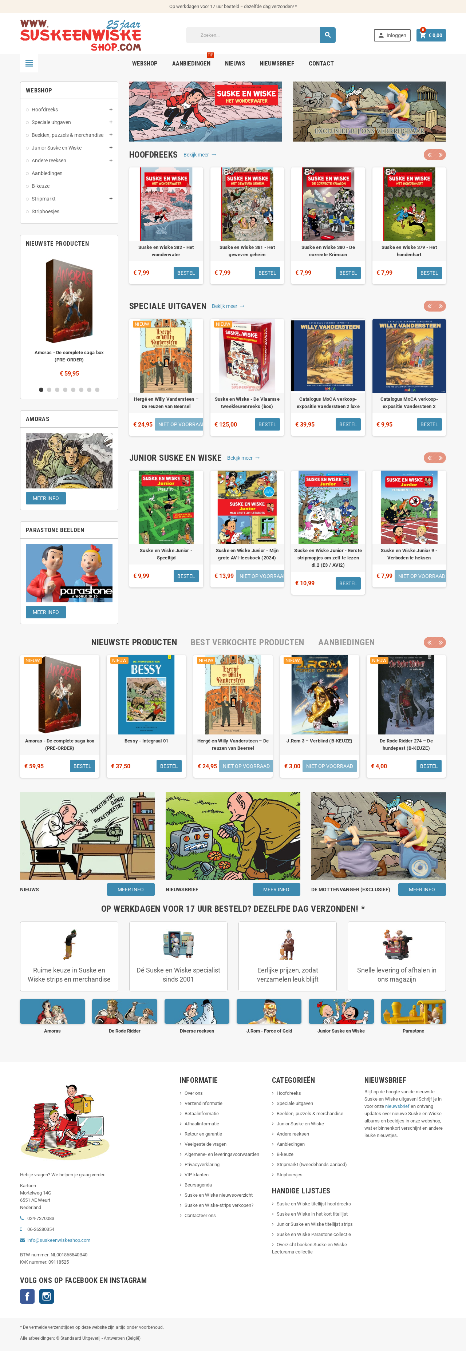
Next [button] (440, 154)
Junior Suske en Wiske (57, 148)
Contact (321, 63)
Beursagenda (198, 1185)
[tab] (134, 642)
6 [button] (81, 390)
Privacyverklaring (202, 1164)
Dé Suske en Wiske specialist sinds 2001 (178, 974)
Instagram (46, 1296)
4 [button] (65, 390)
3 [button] (57, 390)
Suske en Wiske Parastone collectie (314, 1234)
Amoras (52, 1031)
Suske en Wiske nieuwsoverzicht (219, 1195)
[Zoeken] (261, 35)
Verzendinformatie (203, 1103)
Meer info (46, 498)
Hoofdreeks (45, 109)
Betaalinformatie (202, 1113)
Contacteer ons (200, 1215)
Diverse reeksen (197, 1031)
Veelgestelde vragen (205, 1144)
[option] (69, 319)
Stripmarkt (44, 199)
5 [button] (73, 390)
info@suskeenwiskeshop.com (58, 1240)
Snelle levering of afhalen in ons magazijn (397, 974)
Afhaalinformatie (202, 1123)
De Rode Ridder (125, 1031)
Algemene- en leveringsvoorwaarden (222, 1154)
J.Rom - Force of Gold (269, 1031)
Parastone (413, 1031)
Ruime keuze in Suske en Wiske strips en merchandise (69, 974)
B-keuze (41, 186)
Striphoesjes (45, 211)
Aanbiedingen (47, 173)
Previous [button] (429, 154)
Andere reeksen (49, 160)
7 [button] (89, 390)
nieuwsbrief (397, 1106)
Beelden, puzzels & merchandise (67, 135)
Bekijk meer (199, 155)
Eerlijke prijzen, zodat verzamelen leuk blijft (288, 974)
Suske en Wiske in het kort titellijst (312, 1214)
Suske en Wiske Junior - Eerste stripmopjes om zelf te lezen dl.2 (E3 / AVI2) (328, 558)
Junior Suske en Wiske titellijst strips (315, 1224)
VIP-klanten (197, 1174)
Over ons (194, 1093)
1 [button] (41, 390)
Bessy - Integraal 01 (146, 741)
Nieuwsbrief (277, 63)
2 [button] (49, 390)
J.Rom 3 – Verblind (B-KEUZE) (319, 741)
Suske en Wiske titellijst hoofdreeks (314, 1204)
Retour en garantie (203, 1134)
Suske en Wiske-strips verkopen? (219, 1205)
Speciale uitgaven (51, 122)
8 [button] (97, 390)
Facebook (27, 1296)
